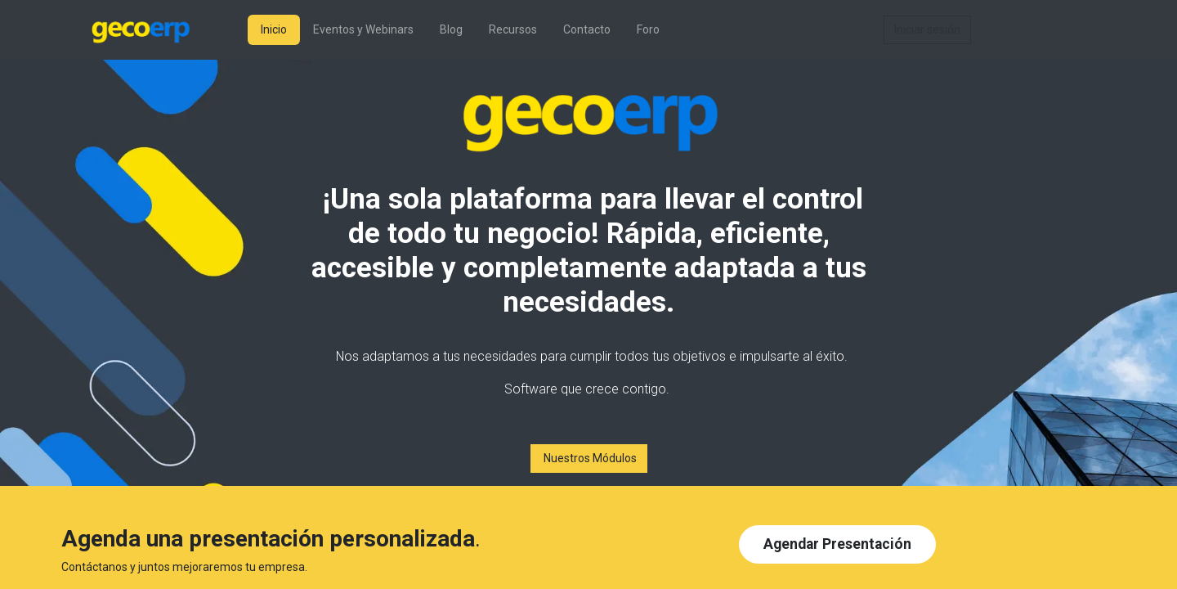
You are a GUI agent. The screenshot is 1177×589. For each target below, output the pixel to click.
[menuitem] (274, 30)
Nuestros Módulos (589, 458)
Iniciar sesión (927, 29)
